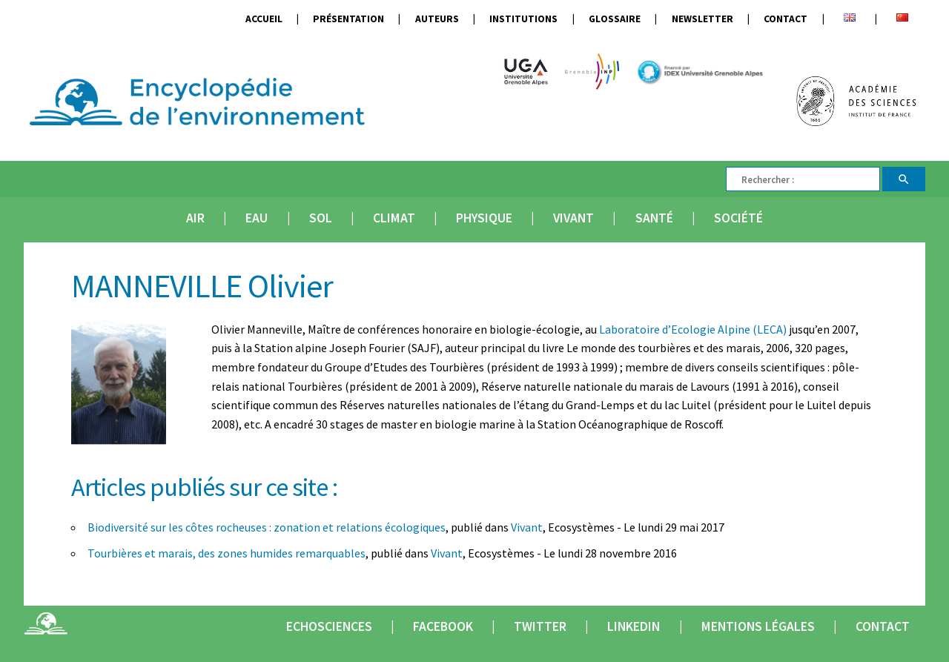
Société (738, 218)
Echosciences (329, 626)
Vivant (573, 218)
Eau (256, 218)
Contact (785, 19)
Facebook (443, 626)
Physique (484, 218)
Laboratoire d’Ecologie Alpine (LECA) (693, 329)
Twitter (540, 626)
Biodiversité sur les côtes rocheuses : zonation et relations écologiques (266, 527)
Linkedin (633, 626)
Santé (654, 218)
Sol (320, 218)
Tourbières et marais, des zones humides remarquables (226, 553)
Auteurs (437, 19)
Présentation (348, 19)
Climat (394, 218)
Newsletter (702, 19)
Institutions (523, 19)
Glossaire (615, 19)
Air (195, 218)
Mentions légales (758, 626)
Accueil (263, 19)
